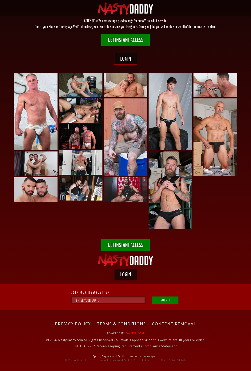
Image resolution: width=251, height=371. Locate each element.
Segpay (106, 356)
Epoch (96, 356)
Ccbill (121, 356)
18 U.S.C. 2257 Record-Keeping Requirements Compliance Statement (125, 346)
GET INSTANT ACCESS (125, 40)
